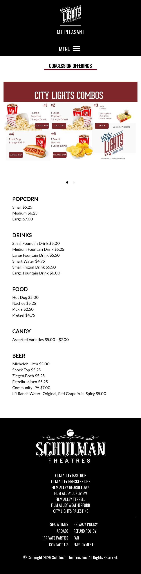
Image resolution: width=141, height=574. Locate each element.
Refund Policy (85, 531)
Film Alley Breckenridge (70, 481)
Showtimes (59, 524)
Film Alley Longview (70, 493)
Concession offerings (70, 65)
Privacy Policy (86, 524)
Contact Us (58, 544)
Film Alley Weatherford (70, 505)
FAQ (76, 538)
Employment (84, 544)
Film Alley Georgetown (71, 487)
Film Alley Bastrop (70, 475)
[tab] (67, 182)
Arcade (62, 531)
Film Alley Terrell (70, 499)
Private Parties (55, 538)
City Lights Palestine (70, 511)
